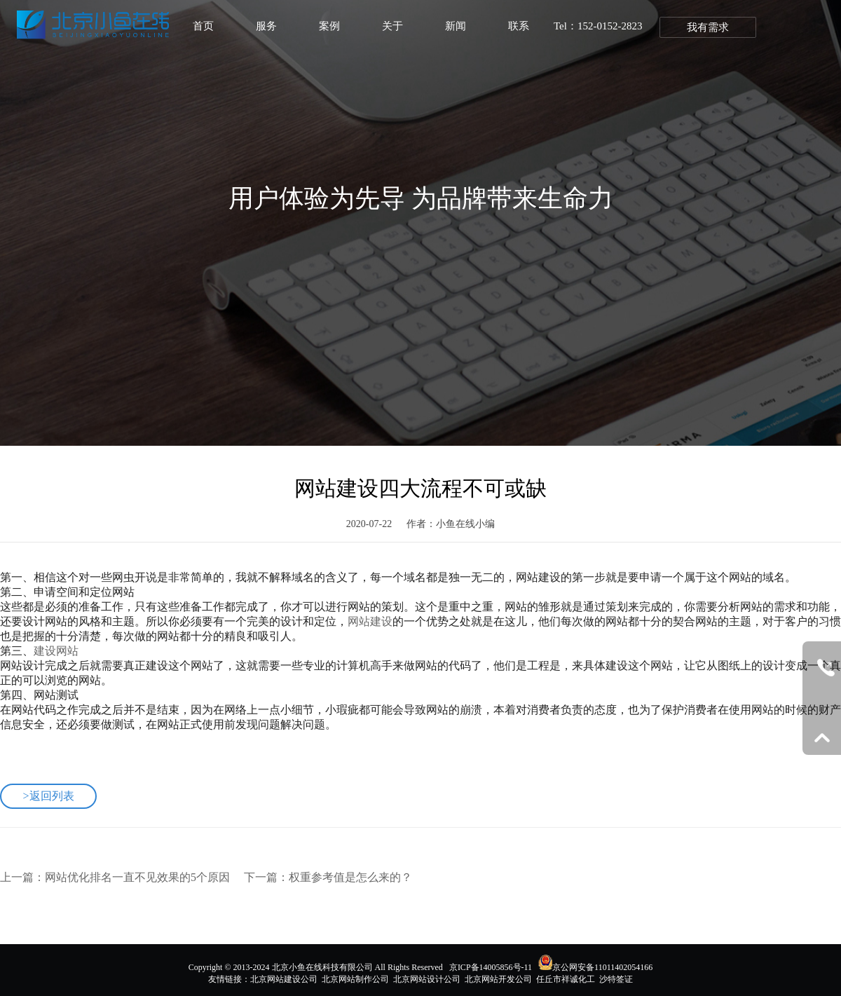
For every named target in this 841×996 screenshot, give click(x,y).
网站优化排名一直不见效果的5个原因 (137, 877)
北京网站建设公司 (283, 979)
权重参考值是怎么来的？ (350, 877)
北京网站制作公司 (355, 979)
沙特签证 (616, 979)
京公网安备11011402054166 (602, 967)
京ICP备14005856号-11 (490, 967)
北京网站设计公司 (426, 979)
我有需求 (708, 27)
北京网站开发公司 (498, 979)
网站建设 (370, 621)
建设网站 (56, 651)
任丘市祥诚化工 (565, 979)
